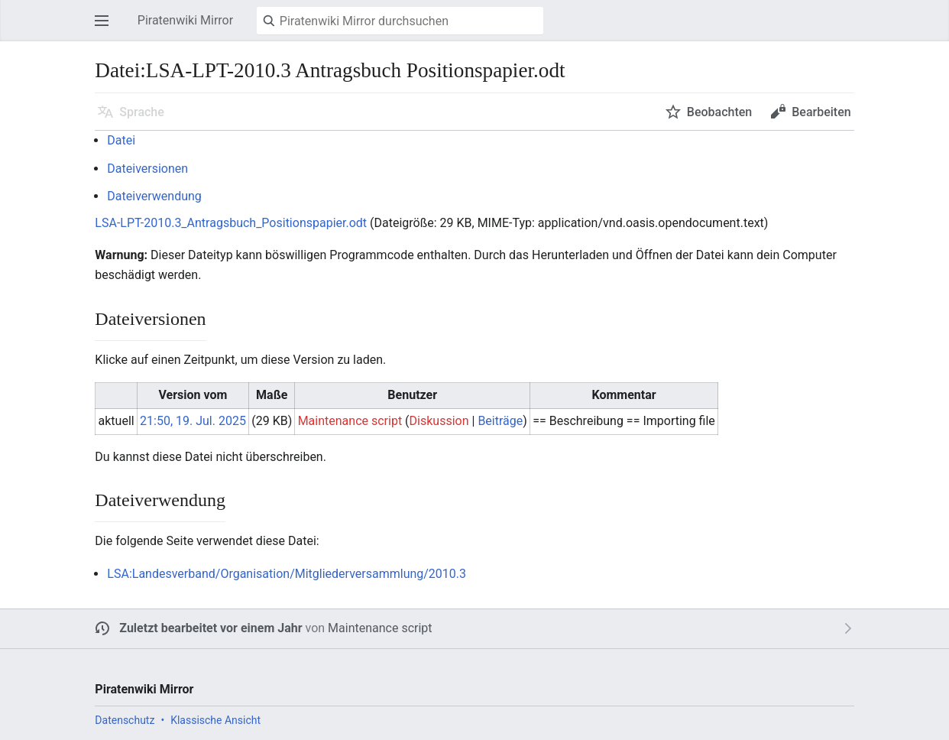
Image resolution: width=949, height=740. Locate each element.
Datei (121, 140)
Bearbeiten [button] (821, 112)
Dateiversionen (147, 168)
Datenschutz (124, 720)
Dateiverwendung (154, 196)
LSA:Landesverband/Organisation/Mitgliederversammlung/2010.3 (286, 573)
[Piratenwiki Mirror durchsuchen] (400, 20)
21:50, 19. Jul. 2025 (193, 421)
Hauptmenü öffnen (106, 28)
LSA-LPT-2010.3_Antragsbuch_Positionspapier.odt (231, 223)
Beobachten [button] (719, 112)
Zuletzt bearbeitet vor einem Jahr (210, 628)
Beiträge (500, 421)
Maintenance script (380, 628)
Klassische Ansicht (215, 720)
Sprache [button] (141, 112)
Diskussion (439, 421)
